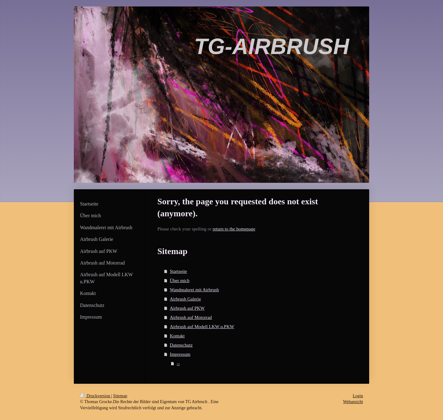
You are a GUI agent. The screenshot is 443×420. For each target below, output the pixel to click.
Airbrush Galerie (185, 298)
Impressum (180, 354)
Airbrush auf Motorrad (191, 317)
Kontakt (177, 335)
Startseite (178, 271)
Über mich (180, 280)
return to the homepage (234, 228)
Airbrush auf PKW (187, 308)
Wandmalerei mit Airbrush (194, 289)
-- (178, 363)
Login (358, 396)
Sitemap (120, 396)
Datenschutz (181, 345)
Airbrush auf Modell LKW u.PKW (202, 326)
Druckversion (95, 396)
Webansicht (353, 401)
